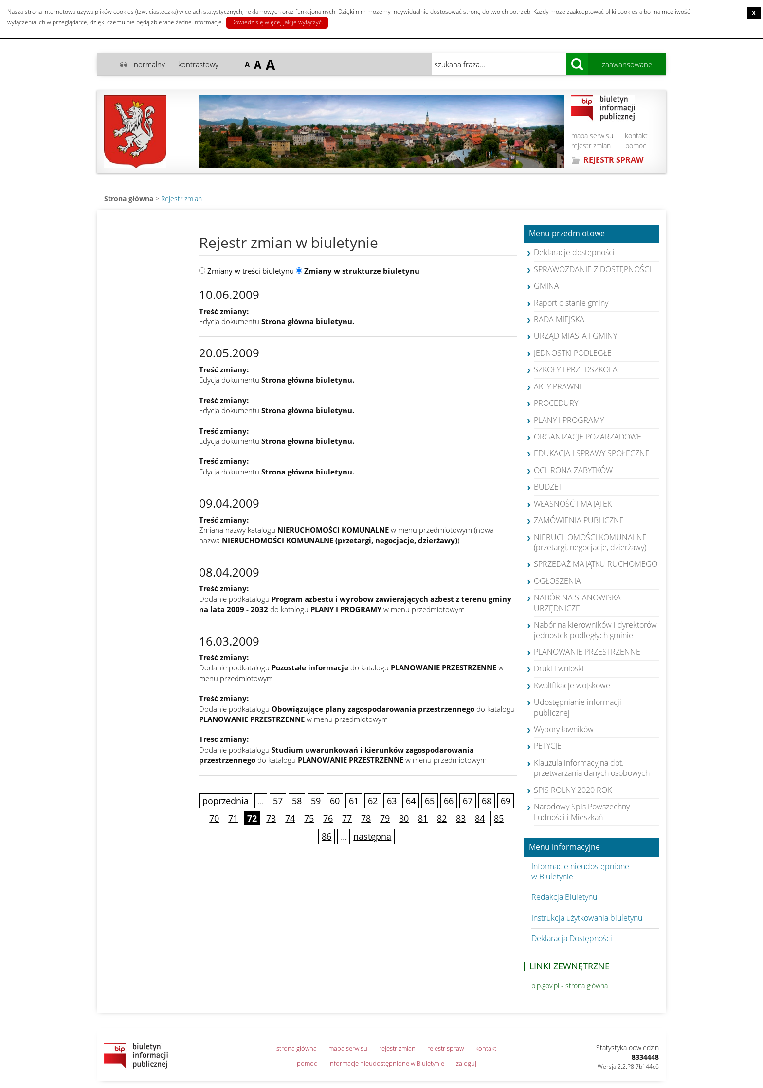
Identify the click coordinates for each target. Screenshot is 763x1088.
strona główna (296, 1048)
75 (309, 818)
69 (505, 801)
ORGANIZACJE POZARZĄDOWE (587, 436)
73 (271, 818)
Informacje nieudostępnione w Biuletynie (580, 871)
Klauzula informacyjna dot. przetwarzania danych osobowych (592, 767)
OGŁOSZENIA (557, 581)
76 (328, 818)
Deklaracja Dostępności (571, 938)
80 (404, 818)
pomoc (635, 145)
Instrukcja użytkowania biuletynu (586, 918)
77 (347, 818)
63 (392, 801)
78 (366, 818)
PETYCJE (548, 745)
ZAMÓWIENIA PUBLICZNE (579, 520)
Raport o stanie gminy (571, 303)
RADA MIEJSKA (559, 319)
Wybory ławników (564, 729)
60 (335, 801)
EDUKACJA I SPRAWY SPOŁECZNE (592, 453)
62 (373, 801)
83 (461, 818)
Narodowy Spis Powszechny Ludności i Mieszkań (582, 811)
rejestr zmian (591, 145)
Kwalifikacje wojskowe (572, 685)
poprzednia (225, 801)
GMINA (546, 286)
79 (385, 818)
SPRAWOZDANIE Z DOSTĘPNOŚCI (592, 269)
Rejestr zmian (181, 198)
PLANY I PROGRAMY (569, 420)
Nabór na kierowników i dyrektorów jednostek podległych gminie (595, 629)
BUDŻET (548, 486)
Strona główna (128, 198)
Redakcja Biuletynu (564, 897)
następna (372, 836)
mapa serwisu (592, 135)
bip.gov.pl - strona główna (569, 985)
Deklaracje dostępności (574, 252)
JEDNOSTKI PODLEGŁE (573, 353)
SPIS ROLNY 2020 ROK (573, 790)
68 (486, 801)
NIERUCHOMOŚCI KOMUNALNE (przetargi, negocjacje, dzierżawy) (590, 542)
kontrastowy (198, 64)
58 (297, 801)
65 (430, 801)
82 (442, 818)
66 (449, 801)
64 (411, 801)
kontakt (636, 135)
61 (354, 801)
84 (480, 818)
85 (499, 818)
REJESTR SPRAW (613, 160)
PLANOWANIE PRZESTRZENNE (587, 652)
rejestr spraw (445, 1048)
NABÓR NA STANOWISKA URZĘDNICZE (577, 602)
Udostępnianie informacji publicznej (577, 707)
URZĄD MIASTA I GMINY (575, 336)
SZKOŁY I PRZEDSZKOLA (576, 369)
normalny (149, 64)
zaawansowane (627, 64)
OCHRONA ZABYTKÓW (573, 470)
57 (278, 801)
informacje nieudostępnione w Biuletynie (386, 1063)
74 (290, 818)
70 (214, 818)
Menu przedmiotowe (567, 233)
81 (423, 818)
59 (316, 801)
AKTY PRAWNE (559, 386)
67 (467, 801)
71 (233, 818)
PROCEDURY (556, 403)
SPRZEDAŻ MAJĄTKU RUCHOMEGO (595, 564)
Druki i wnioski (559, 668)
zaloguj (466, 1063)
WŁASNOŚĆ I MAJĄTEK (573, 503)
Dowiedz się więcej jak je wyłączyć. (277, 22)
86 (326, 836)
